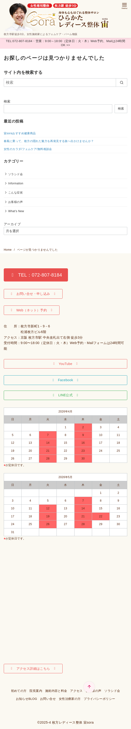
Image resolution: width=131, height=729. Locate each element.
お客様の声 (15, 202)
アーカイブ (12, 224)
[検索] (65, 82)
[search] (121, 82)
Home (8, 249)
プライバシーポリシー (99, 699)
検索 (7, 101)
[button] (36, 274)
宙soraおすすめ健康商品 (20, 133)
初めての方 (19, 691)
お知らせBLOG (26, 699)
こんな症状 (15, 192)
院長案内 (36, 691)
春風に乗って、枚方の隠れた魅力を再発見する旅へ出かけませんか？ (49, 141)
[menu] (124, 5)
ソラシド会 (15, 174)
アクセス (76, 691)
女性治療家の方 (70, 699)
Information (15, 183)
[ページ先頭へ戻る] (89, 687)
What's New (16, 211)
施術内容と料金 (56, 691)
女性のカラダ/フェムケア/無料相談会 (28, 149)
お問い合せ (48, 699)
